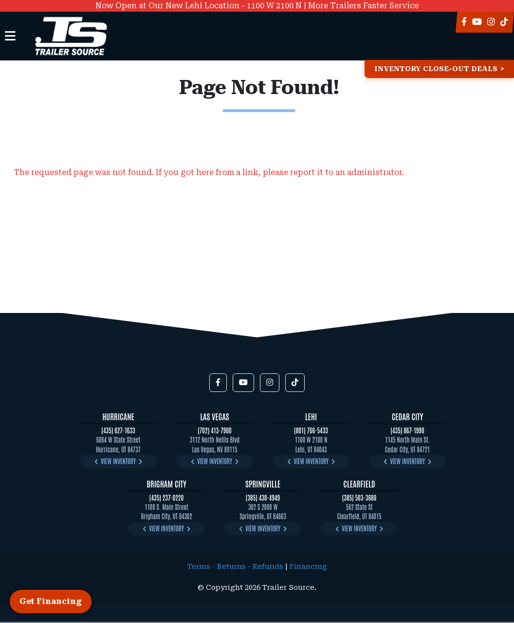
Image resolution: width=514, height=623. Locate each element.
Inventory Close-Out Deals (435, 69)
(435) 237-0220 (166, 497)
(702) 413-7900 (215, 430)
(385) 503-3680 (359, 497)
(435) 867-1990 (407, 430)
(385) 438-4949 (263, 497)
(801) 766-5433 (311, 430)
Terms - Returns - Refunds (235, 567)
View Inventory (118, 461)
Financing (308, 567)
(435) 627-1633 (118, 430)
